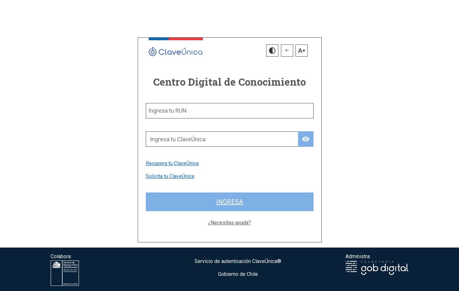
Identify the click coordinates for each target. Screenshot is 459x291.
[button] (272, 50)
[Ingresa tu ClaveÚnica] (222, 139)
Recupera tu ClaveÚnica (172, 163)
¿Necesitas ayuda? (229, 223)
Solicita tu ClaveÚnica (170, 176)
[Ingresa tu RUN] (230, 110)
